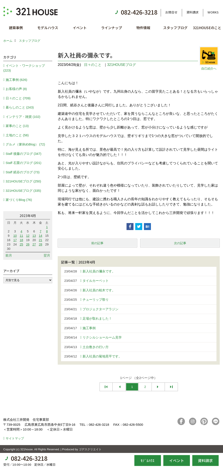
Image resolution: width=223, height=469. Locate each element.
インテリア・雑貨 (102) (23, 117)
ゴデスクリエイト (90, 449)
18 (21, 240)
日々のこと (92, 65)
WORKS (213, 12)
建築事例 (16, 27)
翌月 (47, 255)
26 (28, 244)
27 (34, 244)
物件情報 (143, 27)
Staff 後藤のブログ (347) (23, 153)
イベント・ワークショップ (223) (24, 68)
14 (40, 235)
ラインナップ (111, 27)
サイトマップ (15, 438)
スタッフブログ (175, 27)
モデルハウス (47, 27)
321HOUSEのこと (207, 27)
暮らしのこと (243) (20, 107)
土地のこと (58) (17, 135)
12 (28, 235)
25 (21, 244)
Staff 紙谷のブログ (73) (23, 172)
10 (15, 235)
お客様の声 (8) (16, 89)
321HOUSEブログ (121, 65)
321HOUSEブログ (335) (23, 190)
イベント (80, 27)
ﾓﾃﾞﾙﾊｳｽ (147, 460)
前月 (8, 255)
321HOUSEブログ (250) (23, 181)
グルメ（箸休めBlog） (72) (25, 144)
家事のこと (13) (17, 126)
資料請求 (192, 12)
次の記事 (180, 243)
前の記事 (97, 243)
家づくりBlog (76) (19, 200)
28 (40, 244)
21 (40, 240)
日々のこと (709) (18, 98)
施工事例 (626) (16, 80)
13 (34, 235)
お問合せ (171, 12)
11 (21, 235)
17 (15, 240)
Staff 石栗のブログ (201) (23, 163)
